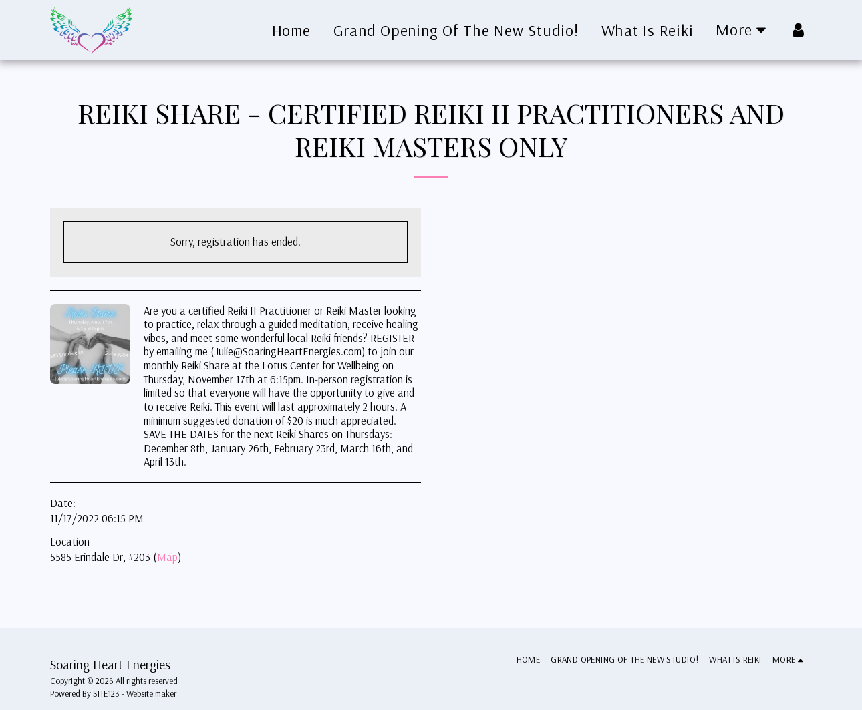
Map (167, 557)
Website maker (151, 693)
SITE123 (106, 693)
